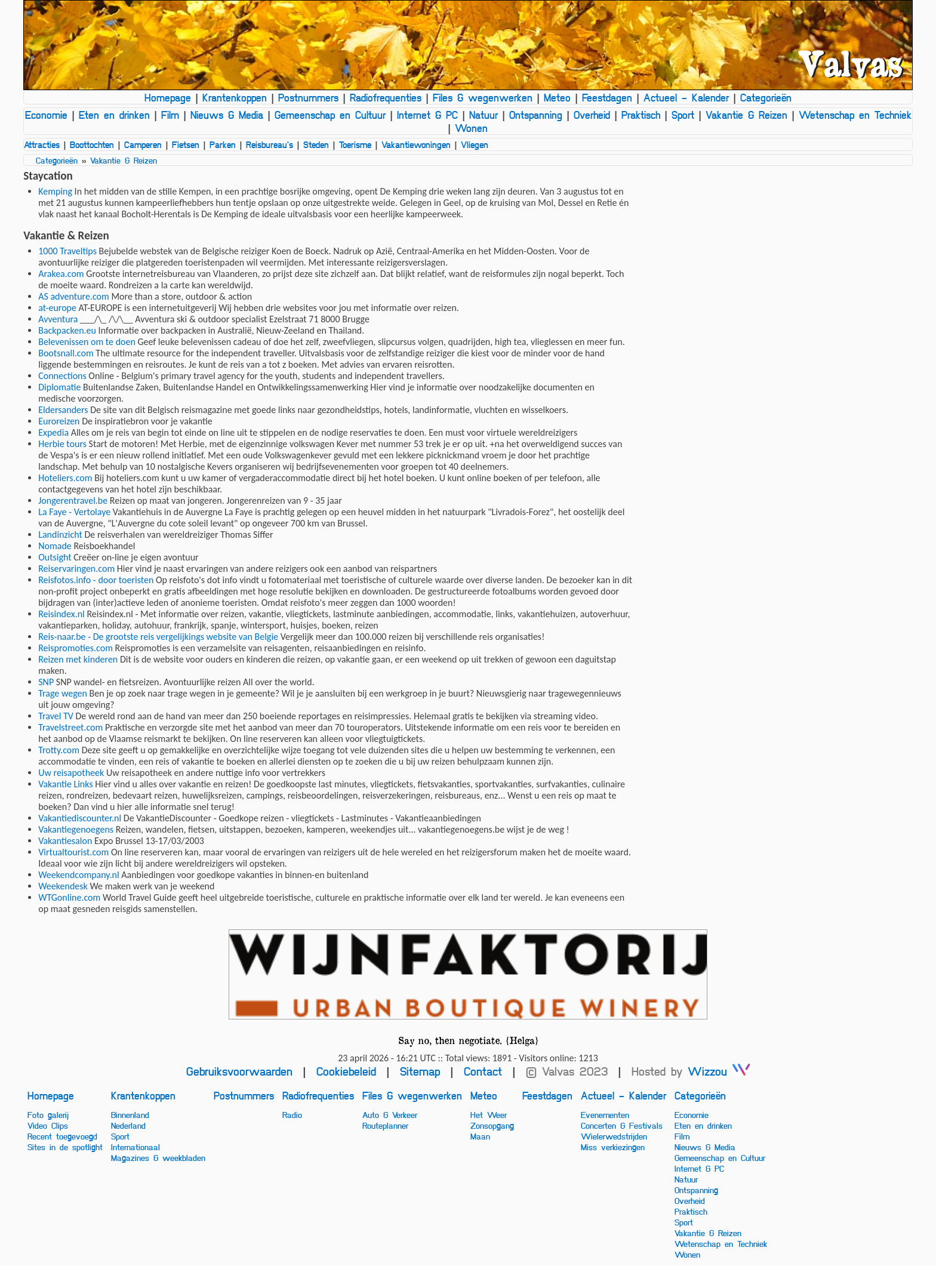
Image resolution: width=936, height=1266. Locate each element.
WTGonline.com (69, 897)
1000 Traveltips (67, 251)
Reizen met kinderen (78, 659)
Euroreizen (58, 421)
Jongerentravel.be (72, 500)
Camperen (143, 144)
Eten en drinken (114, 114)
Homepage (167, 97)
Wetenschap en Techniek (855, 114)
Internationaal (135, 1146)
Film (170, 114)
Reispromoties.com (75, 648)
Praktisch (640, 114)
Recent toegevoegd (62, 1136)
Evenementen (605, 1114)
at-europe (57, 307)
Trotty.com (58, 750)
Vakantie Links (65, 784)
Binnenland (130, 1114)
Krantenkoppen (234, 97)
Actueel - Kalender (686, 97)
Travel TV (55, 716)
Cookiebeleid (346, 1071)
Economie (46, 114)
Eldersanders (63, 409)
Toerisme (355, 144)
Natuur (483, 114)
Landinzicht (60, 534)
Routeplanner (385, 1125)
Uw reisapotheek (71, 772)
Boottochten (92, 144)
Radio (292, 1114)
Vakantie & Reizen (746, 114)
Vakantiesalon (65, 840)
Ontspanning (535, 114)
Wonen (471, 127)
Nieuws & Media (226, 114)
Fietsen (185, 144)
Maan (480, 1136)
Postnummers (308, 97)
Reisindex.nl (61, 614)
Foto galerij (48, 1114)
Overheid (592, 114)
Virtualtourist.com (73, 852)
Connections (62, 375)
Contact (483, 1071)
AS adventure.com (73, 296)
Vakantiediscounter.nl (79, 818)
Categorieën (766, 97)
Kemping (55, 191)
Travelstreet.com (70, 727)
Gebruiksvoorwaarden (239, 1071)
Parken (223, 144)
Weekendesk (63, 886)
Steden (316, 144)
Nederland (128, 1125)
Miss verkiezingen (613, 1146)
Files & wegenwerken (482, 97)
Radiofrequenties (385, 97)
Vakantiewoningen (416, 144)
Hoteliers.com (65, 477)
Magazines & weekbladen (158, 1157)
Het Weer (488, 1114)
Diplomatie (59, 387)
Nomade (55, 546)
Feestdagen (607, 97)
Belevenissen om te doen (87, 341)
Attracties (42, 144)
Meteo (557, 97)
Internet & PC (427, 114)
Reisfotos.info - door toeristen (95, 580)
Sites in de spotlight (65, 1146)
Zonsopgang (492, 1125)
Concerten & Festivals (622, 1125)
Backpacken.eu (67, 330)
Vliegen (474, 144)
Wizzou (719, 1071)
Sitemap (420, 1071)
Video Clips (47, 1125)
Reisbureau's (269, 144)
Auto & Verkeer (389, 1114)
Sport (683, 114)
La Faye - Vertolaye (74, 512)
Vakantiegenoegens (75, 829)
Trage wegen (62, 693)
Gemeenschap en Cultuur (330, 114)
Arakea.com (61, 273)
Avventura (58, 319)
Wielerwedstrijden (614, 1136)
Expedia (53, 432)
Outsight (54, 557)
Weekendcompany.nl (78, 874)
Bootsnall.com (66, 353)
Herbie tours (62, 443)
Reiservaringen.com (76, 568)
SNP (46, 682)
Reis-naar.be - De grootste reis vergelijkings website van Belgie (158, 636)
